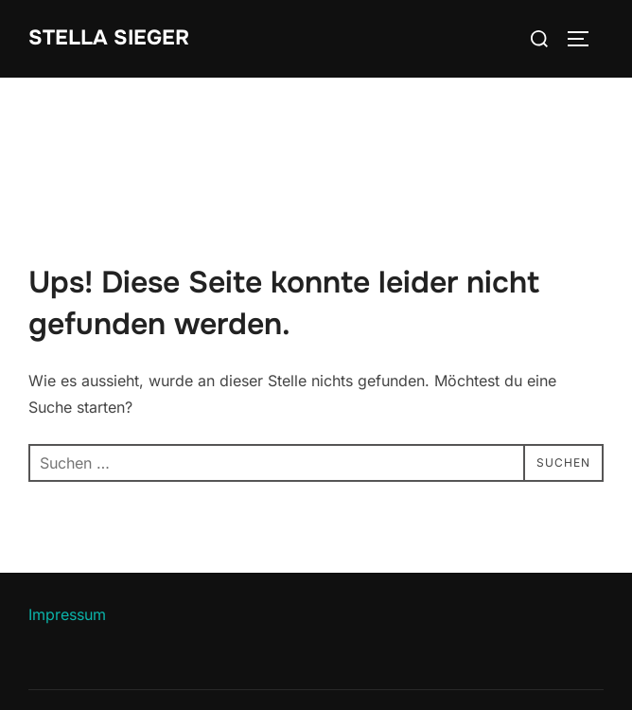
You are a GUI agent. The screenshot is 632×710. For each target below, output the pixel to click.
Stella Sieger (108, 38)
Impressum (67, 614)
